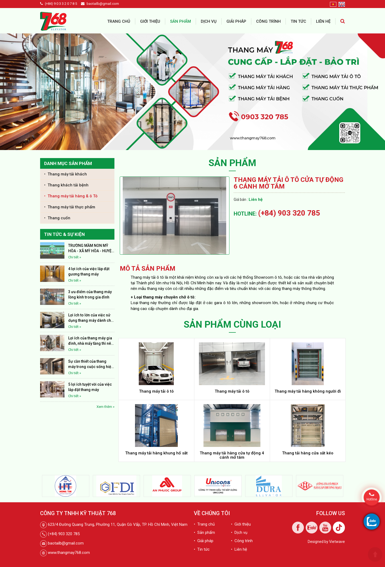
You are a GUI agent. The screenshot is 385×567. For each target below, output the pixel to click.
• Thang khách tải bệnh (66, 185)
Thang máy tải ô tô (156, 391)
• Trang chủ (204, 524)
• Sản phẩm (204, 532)
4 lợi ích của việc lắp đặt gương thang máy (88, 271)
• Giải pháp (203, 540)
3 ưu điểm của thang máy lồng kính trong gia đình (90, 294)
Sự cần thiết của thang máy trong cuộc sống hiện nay (90, 364)
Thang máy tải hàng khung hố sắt (156, 453)
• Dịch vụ (239, 532)
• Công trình (242, 540)
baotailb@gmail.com (103, 4)
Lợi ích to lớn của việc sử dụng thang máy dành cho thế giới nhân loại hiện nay (90, 318)
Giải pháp (236, 21)
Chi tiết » (74, 257)
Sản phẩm (180, 21)
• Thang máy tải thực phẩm (69, 207)
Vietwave (337, 541)
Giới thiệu (150, 21)
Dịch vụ (209, 21)
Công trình (268, 21)
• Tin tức (202, 549)
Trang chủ (118, 21)
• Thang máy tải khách (65, 174)
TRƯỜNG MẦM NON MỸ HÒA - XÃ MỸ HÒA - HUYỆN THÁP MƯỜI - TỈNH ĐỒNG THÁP (91, 248)
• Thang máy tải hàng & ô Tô (71, 196)
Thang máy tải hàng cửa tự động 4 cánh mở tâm (232, 455)
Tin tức (298, 21)
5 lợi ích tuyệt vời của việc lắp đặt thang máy (90, 387)
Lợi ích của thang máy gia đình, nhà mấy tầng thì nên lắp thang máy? (90, 341)
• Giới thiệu (241, 524)
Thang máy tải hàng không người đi (308, 391)
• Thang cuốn (57, 218)
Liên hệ (323, 21)
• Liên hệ (239, 549)
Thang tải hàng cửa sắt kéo (307, 453)
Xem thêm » (105, 407)
